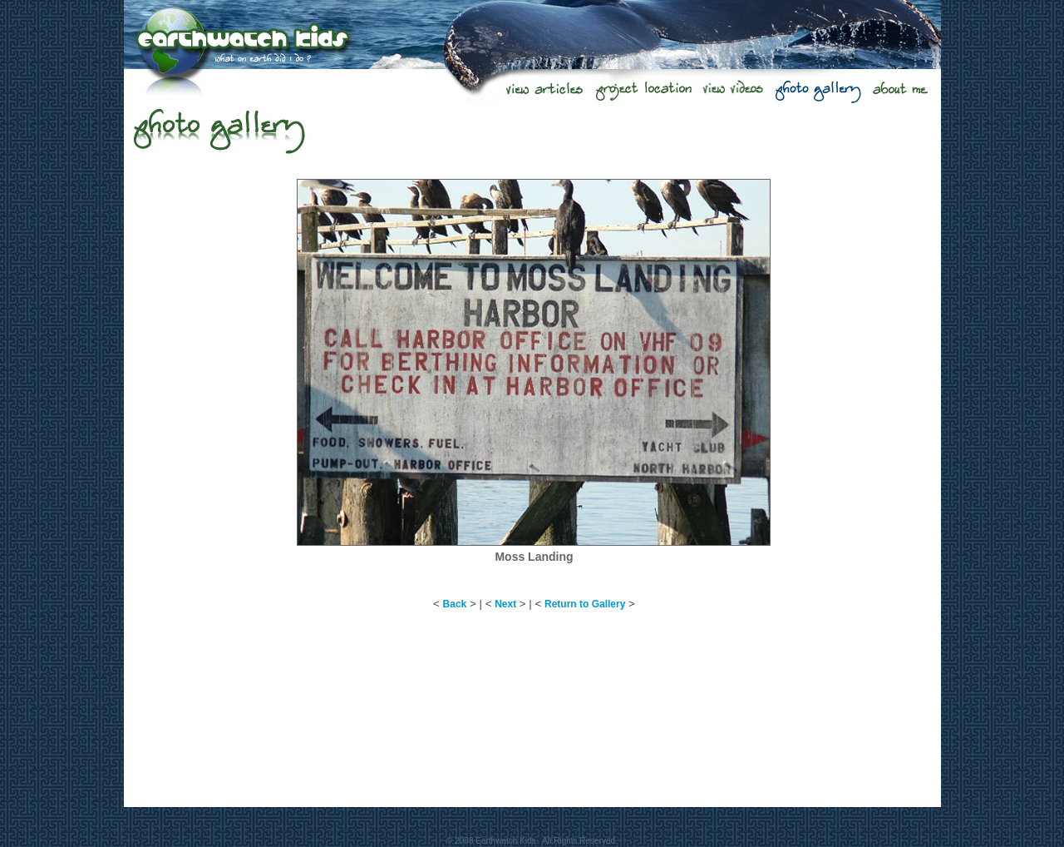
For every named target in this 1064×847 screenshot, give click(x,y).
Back (455, 604)
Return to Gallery (584, 604)
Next (505, 604)
